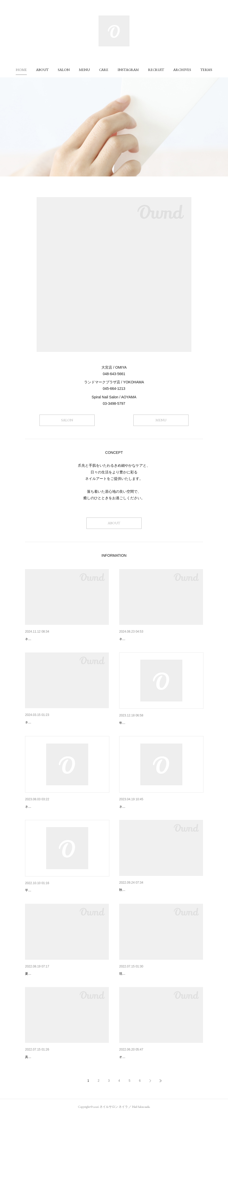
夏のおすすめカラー (41, 1124)
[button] (21, 69)
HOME (21, 69)
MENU (84, 69)
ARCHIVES (182, 69)
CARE (103, 69)
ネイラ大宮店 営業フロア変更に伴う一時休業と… (160, 833)
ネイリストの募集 (133, 1027)
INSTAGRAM (128, 69)
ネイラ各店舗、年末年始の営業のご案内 (151, 736)
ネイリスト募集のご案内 (139, 639)
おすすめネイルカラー (43, 1027)
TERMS (206, 69)
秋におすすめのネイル (137, 930)
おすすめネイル (131, 1124)
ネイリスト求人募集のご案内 (48, 639)
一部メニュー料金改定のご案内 (50, 930)
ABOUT (42, 69)
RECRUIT (156, 69)
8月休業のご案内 (38, 833)
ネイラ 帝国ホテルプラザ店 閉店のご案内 (58, 736)
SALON (64, 69)
